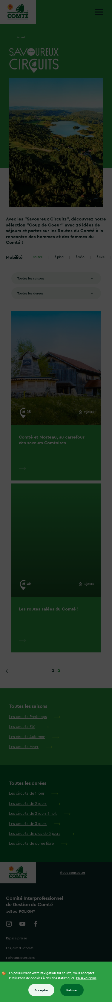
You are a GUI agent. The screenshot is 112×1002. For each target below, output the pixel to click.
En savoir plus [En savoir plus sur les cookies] (86, 978)
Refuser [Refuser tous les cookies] (72, 990)
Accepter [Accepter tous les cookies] (41, 990)
